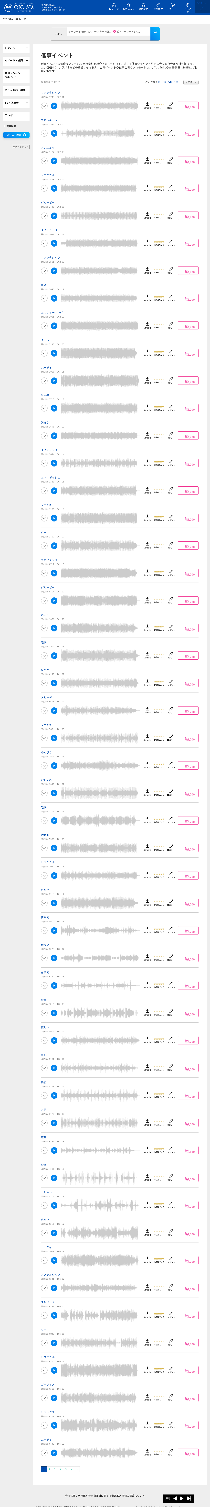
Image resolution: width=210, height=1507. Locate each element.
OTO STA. (8, 19)
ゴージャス (48, 1380)
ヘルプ (187, 8)
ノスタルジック (50, 1270)
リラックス (48, 1407)
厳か (43, 995)
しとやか (46, 1187)
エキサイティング (52, 307)
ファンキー (48, 500)
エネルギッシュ (50, 115)
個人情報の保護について (136, 1490)
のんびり (46, 610)
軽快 (43, 637)
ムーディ (46, 362)
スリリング (48, 1297)
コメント (171, 102)
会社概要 (65, 1490)
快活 (43, 280)
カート (173, 8)
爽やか (45, 665)
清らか (45, 417)
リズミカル (48, 857)
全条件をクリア (21, 141)
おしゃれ (46, 775)
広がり (45, 885)
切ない (45, 940)
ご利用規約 (80, 1490)
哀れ (43, 1050)
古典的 (45, 967)
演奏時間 (9, 121)
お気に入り (129, 8)
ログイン (114, 8)
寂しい (45, 1022)
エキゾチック (49, 555)
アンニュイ (48, 143)
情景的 (45, 912)
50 (170, 77)
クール (45, 335)
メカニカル (48, 170)
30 (164, 77)
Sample (147, 102)
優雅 (43, 1077)
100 (176, 77)
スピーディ (48, 692)
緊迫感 (45, 390)
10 (159, 77)
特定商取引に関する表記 (104, 1490)
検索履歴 (158, 8)
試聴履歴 (143, 8)
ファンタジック (50, 88)
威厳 (43, 1132)
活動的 (45, 830)
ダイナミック (49, 225)
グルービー (48, 198)
